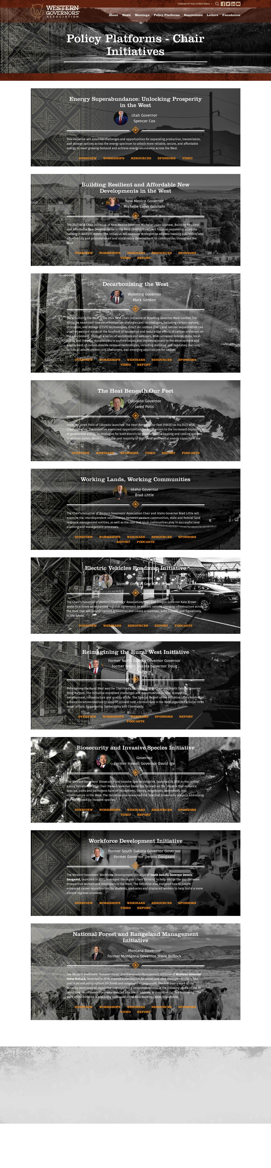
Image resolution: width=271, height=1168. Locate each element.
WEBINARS (136, 253)
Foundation (231, 15)
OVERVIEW (88, 158)
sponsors (167, 158)
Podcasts (191, 453)
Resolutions (193, 15)
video (187, 158)
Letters (212, 15)
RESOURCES (141, 158)
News (126, 15)
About (113, 15)
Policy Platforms (167, 15)
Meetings (142, 15)
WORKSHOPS (113, 158)
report (144, 258)
